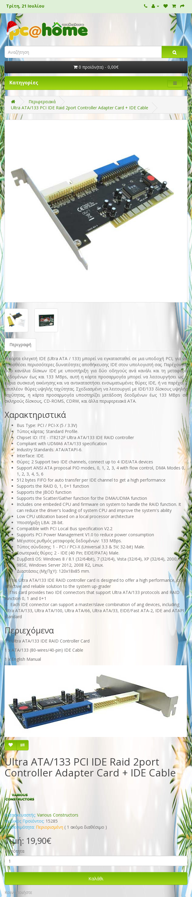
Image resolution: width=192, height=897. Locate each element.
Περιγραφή (20, 344)
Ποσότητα (14, 851)
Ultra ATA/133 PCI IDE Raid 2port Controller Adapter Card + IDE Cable (79, 108)
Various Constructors (57, 815)
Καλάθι (96, 878)
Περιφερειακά (42, 101)
